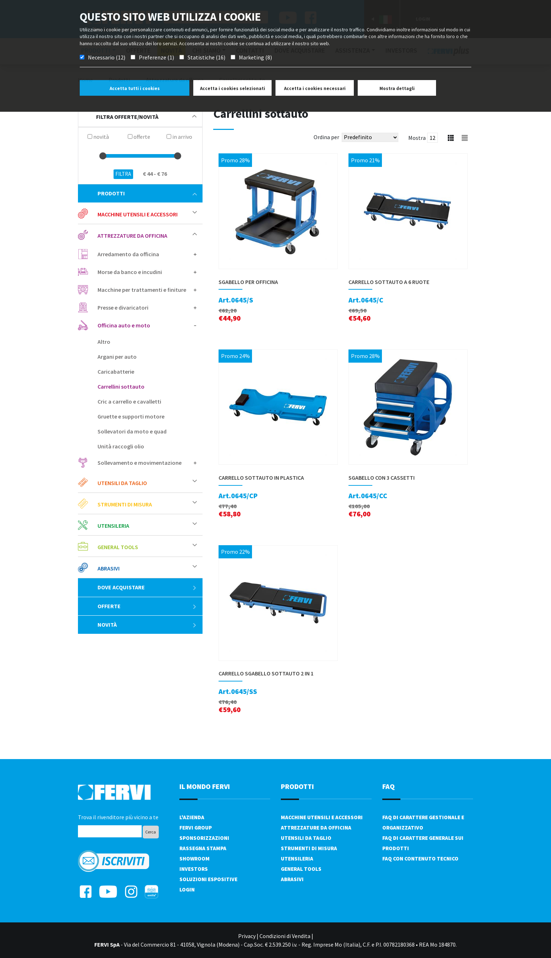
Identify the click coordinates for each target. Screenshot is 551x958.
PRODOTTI (297, 786)
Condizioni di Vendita (284, 935)
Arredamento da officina (128, 254)
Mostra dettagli (397, 88)
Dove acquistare (147, 587)
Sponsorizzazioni (204, 838)
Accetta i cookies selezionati (232, 88)
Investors (193, 868)
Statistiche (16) (206, 57)
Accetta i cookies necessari (315, 88)
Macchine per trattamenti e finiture (142, 289)
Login (187, 889)
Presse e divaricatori (123, 307)
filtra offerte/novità (146, 116)
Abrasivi (109, 568)
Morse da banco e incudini (130, 271)
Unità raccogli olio (121, 446)
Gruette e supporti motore (131, 416)
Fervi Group (195, 827)
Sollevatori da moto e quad (132, 431)
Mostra (417, 137)
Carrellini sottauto (121, 386)
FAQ (388, 786)
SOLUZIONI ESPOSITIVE (208, 879)
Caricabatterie (116, 371)
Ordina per (326, 137)
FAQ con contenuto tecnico (420, 858)
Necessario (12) (106, 57)
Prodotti (147, 193)
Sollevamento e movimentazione (140, 462)
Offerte (147, 606)
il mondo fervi (204, 786)
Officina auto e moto (124, 325)
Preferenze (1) (156, 57)
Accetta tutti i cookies (135, 88)
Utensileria (113, 525)
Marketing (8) (255, 57)
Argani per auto (117, 356)
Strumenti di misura (125, 504)
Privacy (247, 935)
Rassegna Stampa (202, 848)
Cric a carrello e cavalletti (129, 401)
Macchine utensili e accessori (138, 214)
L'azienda (191, 817)
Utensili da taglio (122, 482)
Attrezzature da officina (132, 235)
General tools (118, 547)
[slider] (102, 155)
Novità (147, 624)
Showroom (194, 858)
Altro (104, 341)
